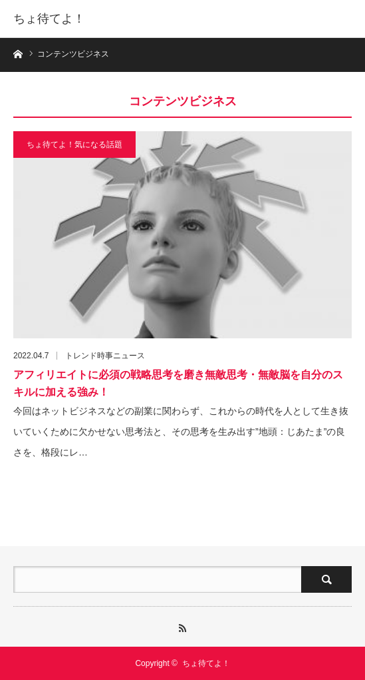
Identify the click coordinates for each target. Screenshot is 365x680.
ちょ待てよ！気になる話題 (74, 144)
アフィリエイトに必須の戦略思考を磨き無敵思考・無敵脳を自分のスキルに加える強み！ (178, 383)
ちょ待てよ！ (49, 18)
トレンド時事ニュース (105, 355)
